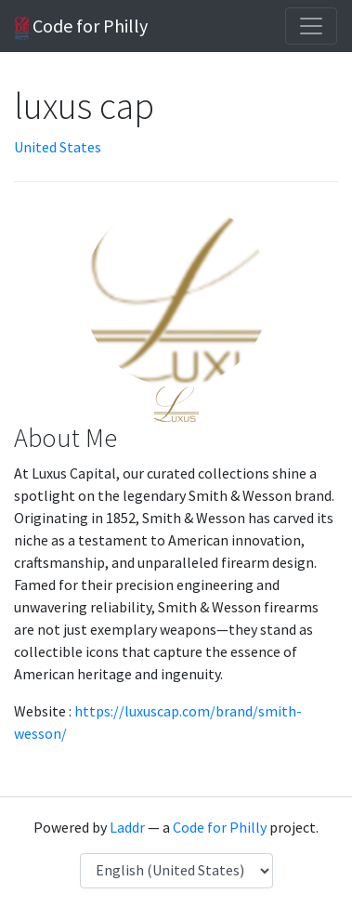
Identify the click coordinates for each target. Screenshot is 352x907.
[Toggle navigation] (311, 26)
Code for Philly (81, 27)
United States (57, 147)
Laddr (127, 827)
